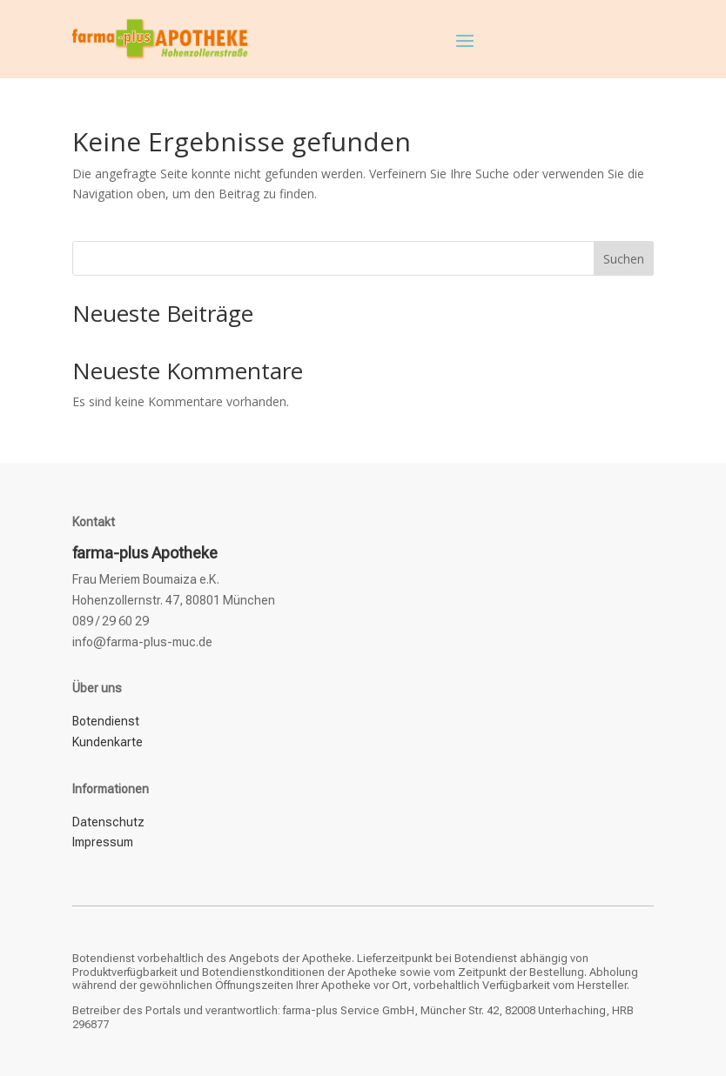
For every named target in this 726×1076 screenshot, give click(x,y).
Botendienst (105, 721)
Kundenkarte (107, 742)
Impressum (102, 842)
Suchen (623, 259)
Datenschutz (108, 822)
